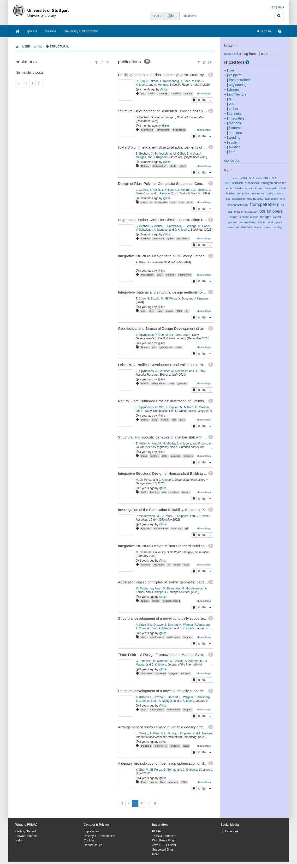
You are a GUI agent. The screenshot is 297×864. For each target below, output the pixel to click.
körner (155, 601)
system (234, 142)
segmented (147, 129)
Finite (144, 782)
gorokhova (182, 238)
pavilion (232, 222)
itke (231, 70)
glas (230, 211)
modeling (146, 745)
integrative (236, 118)
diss (228, 198)
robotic (262, 222)
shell (270, 222)
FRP (189, 202)
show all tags (204, 93)
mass (144, 456)
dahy (178, 347)
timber (233, 109)
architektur (252, 183)
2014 (251, 177)
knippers (188, 456)
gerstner (182, 383)
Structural (177, 528)
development (157, 637)
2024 (159, 274)
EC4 (181, 202)
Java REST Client (164, 845)
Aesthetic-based (171, 601)
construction (258, 193)
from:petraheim (240, 80)
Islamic (144, 601)
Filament (145, 528)
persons (50, 31)
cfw (164, 492)
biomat (144, 347)
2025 (143, 202)
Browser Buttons (26, 836)
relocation (159, 238)
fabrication (271, 198)
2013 (244, 177)
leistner (154, 456)
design (185, 492)
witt (174, 419)
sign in (264, 31)
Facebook (231, 831)
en (273, 7)
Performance (161, 528)
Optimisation (159, 166)
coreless (176, 93)
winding (234, 137)
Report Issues (93, 845)
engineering (179, 129)
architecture (237, 94)
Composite (161, 202)
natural (188, 93)
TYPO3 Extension (164, 836)
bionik (282, 188)
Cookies (89, 840)
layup (153, 782)
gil (187, 311)
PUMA (156, 831)
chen (151, 93)
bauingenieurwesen (273, 183)
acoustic (175, 456)
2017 (267, 177)
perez (177, 564)
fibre (232, 152)
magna (173, 673)
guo (143, 93)
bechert (229, 188)
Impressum (91, 831)
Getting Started (25, 831)
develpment (163, 129)
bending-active (243, 188)
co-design (163, 93)
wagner (187, 637)
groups (32, 31)
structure (235, 133)
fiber (162, 782)
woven (169, 311)
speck (278, 222)
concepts (232, 160)
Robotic (145, 166)
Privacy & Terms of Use (99, 836)
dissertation (238, 198)
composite (243, 193)
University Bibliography (81, 31)
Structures (146, 673)
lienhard (244, 217)
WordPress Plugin (164, 840)
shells (173, 166)
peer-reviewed (247, 222)
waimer (267, 227)
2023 (143, 492)
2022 (186, 745)
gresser (238, 211)
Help (18, 840)
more (155, 854)
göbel (183, 166)
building (170, 274)
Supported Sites (163, 849)
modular (145, 238)
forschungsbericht (237, 205)
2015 (259, 177)
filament (235, 128)
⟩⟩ (155, 803)
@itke (172, 16)
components (158, 383)
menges (235, 123)
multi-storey (147, 274)
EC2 (173, 202)
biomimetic (270, 188)
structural (231, 54)
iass (160, 311)
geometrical (166, 347)
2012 (236, 177)
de (280, 7)
